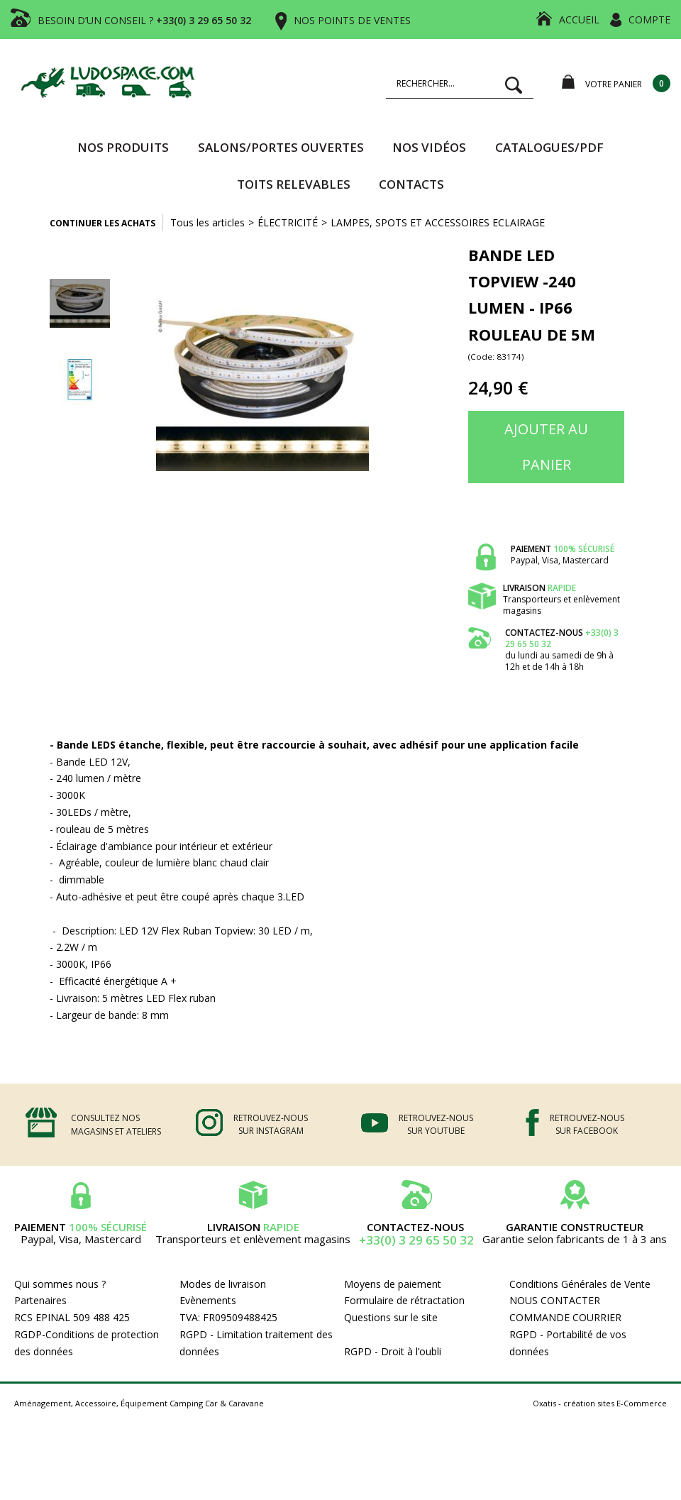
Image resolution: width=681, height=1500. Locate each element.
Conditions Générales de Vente (579, 1284)
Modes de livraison (222, 1284)
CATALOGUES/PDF (549, 147)
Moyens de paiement (392, 1284)
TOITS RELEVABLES (293, 184)
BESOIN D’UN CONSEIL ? (144, 20)
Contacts (411, 184)
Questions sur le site (391, 1317)
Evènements (207, 1300)
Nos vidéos (429, 147)
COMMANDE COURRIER (565, 1317)
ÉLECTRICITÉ (288, 222)
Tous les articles (207, 222)
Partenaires (40, 1300)
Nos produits (123, 147)
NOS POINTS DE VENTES (352, 20)
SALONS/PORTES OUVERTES (281, 147)
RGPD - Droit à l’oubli (392, 1351)
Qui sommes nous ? (60, 1284)
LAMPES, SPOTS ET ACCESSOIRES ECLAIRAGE (438, 222)
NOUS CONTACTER (554, 1300)
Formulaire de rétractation (404, 1300)
